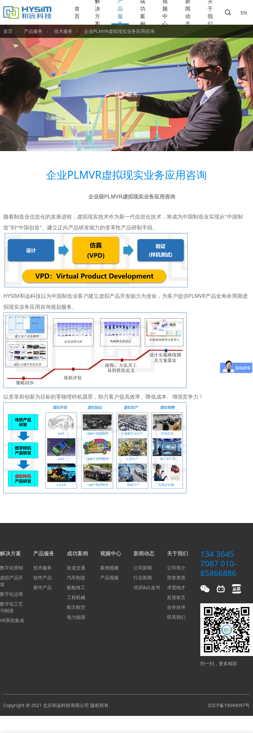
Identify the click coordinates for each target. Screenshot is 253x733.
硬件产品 (42, 587)
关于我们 (210, 12)
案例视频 (109, 567)
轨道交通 (76, 567)
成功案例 (142, 12)
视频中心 (165, 12)
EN (243, 12)
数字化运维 (11, 594)
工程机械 (76, 597)
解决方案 (97, 12)
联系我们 (176, 617)
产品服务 (120, 12)
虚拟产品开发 (11, 580)
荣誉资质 (176, 577)
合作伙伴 (176, 607)
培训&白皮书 (146, 587)
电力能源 (76, 617)
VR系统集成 (12, 620)
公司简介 (176, 567)
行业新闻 (142, 577)
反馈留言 (176, 597)
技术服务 (63, 31)
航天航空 (76, 607)
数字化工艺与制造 (11, 607)
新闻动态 (187, 12)
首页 (77, 12)
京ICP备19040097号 (229, 705)
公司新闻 (142, 567)
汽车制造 (76, 577)
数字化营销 (11, 567)
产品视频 (109, 577)
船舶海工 (76, 587)
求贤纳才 (176, 587)
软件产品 (42, 577)
